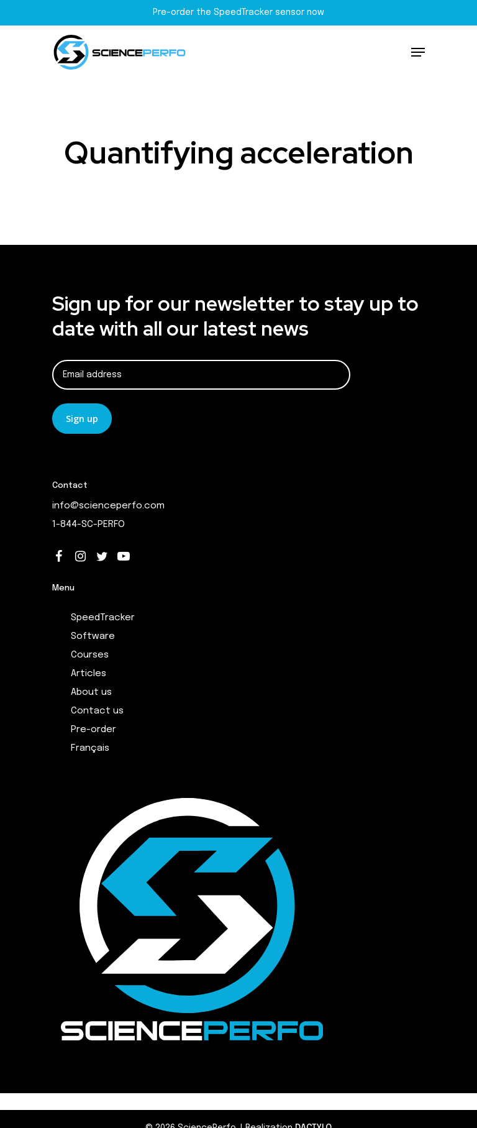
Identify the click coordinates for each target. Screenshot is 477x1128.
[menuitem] (248, 748)
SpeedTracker (103, 618)
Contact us (97, 711)
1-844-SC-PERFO (88, 525)
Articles (88, 674)
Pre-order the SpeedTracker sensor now (238, 12)
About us (91, 692)
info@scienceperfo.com (108, 506)
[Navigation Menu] (418, 52)
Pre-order (93, 730)
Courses (90, 655)
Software (93, 636)
